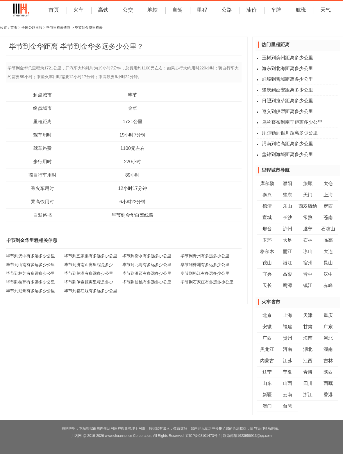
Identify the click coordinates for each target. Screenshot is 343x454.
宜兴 (267, 274)
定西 (328, 206)
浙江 (307, 394)
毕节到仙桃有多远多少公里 (146, 282)
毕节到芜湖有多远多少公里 (88, 273)
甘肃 (307, 326)
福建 (287, 326)
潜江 (287, 262)
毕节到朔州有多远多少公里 (30, 290)
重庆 (328, 315)
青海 (307, 371)
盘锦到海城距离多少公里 (287, 154)
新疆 (267, 394)
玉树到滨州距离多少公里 (287, 57)
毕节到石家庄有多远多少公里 (207, 282)
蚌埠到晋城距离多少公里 (287, 79)
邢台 (267, 228)
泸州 (287, 228)
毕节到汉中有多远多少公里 (30, 256)
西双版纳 (308, 206)
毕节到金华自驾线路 (132, 215)
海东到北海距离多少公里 (287, 68)
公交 (128, 10)
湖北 (307, 349)
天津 (307, 315)
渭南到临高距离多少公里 (287, 143)
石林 (307, 240)
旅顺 (307, 183)
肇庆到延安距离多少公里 (287, 89)
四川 (307, 383)
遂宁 (307, 228)
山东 (267, 383)
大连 (328, 251)
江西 (307, 360)
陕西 (328, 371)
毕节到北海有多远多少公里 (146, 264)
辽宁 (267, 371)
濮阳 (287, 183)
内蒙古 (267, 360)
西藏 (328, 383)
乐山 (287, 206)
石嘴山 (328, 228)
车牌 (276, 10)
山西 (287, 383)
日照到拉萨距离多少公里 (287, 100)
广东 (328, 326)
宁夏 (287, 371)
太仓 (328, 183)
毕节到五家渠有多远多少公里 (90, 256)
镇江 (307, 285)
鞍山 (267, 262)
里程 (202, 10)
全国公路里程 (32, 28)
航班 (301, 10)
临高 (328, 240)
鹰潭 (287, 285)
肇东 (287, 194)
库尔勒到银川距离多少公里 (290, 132)
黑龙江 (267, 349)
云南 (287, 394)
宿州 (307, 262)
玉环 (267, 240)
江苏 (287, 360)
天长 (267, 285)
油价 (251, 10)
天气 (325, 10)
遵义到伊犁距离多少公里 (287, 111)
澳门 (267, 405)
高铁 (103, 10)
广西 (267, 337)
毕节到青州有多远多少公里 (205, 256)
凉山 (307, 251)
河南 (287, 349)
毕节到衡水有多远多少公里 (146, 256)
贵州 (287, 337)
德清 (267, 206)
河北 (328, 337)
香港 (328, 394)
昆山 (328, 262)
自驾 (177, 10)
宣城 (267, 217)
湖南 (328, 349)
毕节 (132, 94)
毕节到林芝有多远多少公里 (30, 273)
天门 (307, 194)
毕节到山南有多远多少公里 (30, 264)
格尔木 (267, 251)
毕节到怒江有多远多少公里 (205, 273)
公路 (226, 10)
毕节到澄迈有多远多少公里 (146, 273)
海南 (307, 337)
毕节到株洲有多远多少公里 (205, 264)
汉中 (328, 274)
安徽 (267, 326)
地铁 (152, 10)
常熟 (307, 217)
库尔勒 (267, 183)
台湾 (287, 405)
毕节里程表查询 (58, 28)
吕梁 (287, 274)
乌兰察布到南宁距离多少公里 (292, 122)
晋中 (307, 274)
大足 (287, 240)
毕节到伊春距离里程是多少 (88, 282)
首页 (54, 10)
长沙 (287, 217)
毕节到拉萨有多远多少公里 (30, 282)
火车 (78, 10)
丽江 (287, 251)
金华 (132, 108)
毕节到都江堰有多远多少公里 (90, 290)
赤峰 (328, 285)
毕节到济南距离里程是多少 (88, 264)
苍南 (328, 217)
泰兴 (267, 194)
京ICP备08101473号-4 (202, 436)
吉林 (328, 360)
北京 (267, 315)
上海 (328, 194)
